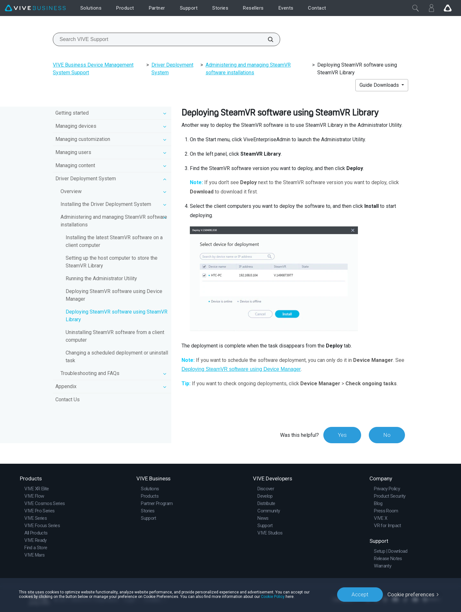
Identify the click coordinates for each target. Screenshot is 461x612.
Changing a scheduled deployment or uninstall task (117, 356)
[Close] (416, 8)
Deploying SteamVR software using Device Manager (114, 295)
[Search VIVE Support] (267, 39)
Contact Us (67, 399)
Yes (342, 435)
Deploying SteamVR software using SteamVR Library (116, 315)
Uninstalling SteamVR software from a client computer (115, 336)
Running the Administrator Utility (101, 278)
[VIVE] (35, 8)
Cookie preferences (410, 594)
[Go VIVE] (448, 8)
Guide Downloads (380, 85)
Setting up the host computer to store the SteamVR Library (112, 262)
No (387, 435)
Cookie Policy (273, 596)
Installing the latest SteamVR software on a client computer (114, 241)
